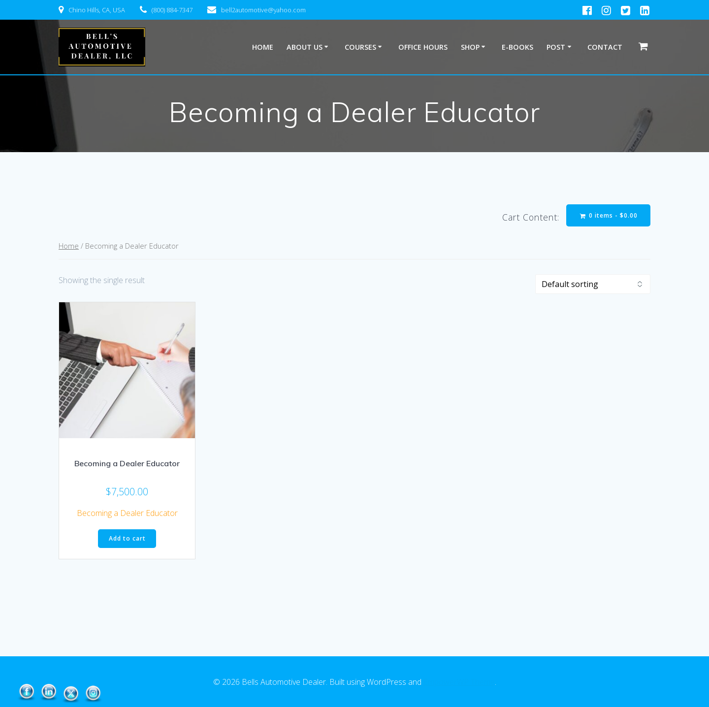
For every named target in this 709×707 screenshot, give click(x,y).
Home (262, 47)
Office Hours (423, 47)
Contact (604, 47)
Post (556, 47)
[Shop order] (592, 284)
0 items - (609, 215)
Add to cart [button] (127, 538)
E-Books (517, 47)
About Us (304, 47)
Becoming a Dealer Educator (127, 513)
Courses (360, 47)
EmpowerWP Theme (459, 681)
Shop (470, 47)
